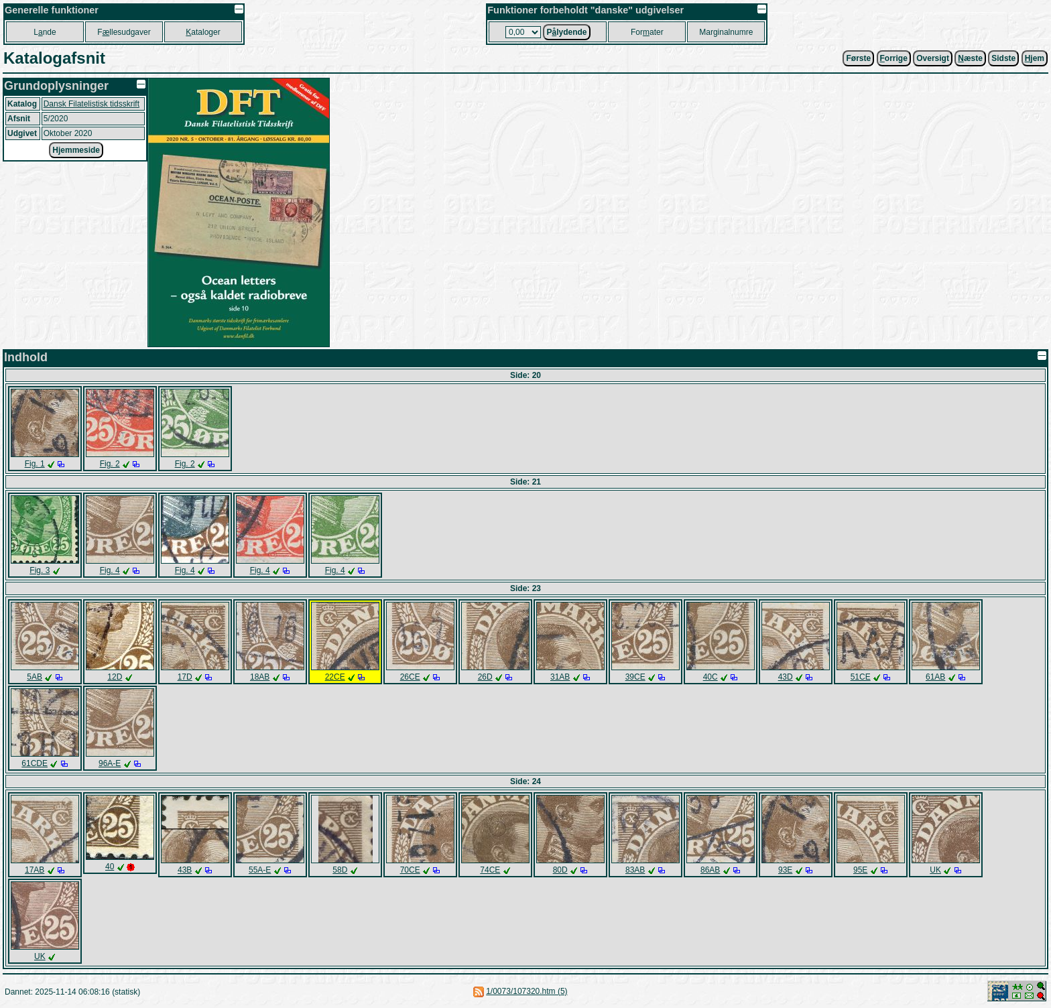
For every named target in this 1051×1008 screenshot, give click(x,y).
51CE (861, 677)
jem (1034, 58)
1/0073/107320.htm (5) (526, 991)
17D (185, 677)
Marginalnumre (726, 32)
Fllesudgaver (123, 32)
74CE (490, 870)
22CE (335, 677)
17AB (34, 870)
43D (785, 677)
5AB (34, 677)
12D (114, 677)
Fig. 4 (110, 570)
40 (109, 866)
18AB (259, 677)
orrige (894, 58)
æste (970, 58)
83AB (635, 870)
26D (485, 677)
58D (339, 870)
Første (858, 58)
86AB (710, 870)
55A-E (260, 870)
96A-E (110, 763)
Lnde (45, 32)
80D (560, 870)
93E (785, 870)
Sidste (1003, 58)
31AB (560, 677)
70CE (410, 870)
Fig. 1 (35, 463)
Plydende (566, 32)
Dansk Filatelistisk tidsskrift (91, 104)
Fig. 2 (110, 463)
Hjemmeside (76, 150)
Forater (647, 32)
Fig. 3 (39, 570)
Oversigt (932, 58)
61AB (935, 677)
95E (860, 870)
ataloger (203, 32)
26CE (410, 677)
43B (185, 870)
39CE (635, 677)
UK (935, 870)
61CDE (34, 763)
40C (710, 677)
